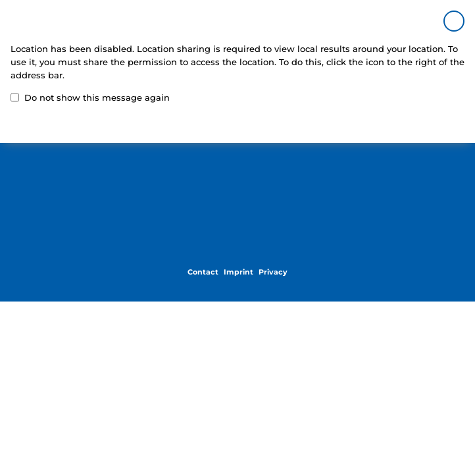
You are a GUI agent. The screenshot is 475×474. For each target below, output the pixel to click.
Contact (203, 272)
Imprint (238, 272)
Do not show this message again (90, 97)
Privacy (273, 272)
